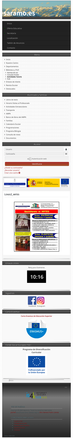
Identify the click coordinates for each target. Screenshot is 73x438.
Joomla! (13, 412)
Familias (9, 120)
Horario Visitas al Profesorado (17, 103)
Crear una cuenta (12, 173)
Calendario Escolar (13, 124)
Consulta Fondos (13, 75)
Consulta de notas (13, 134)
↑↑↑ (66, 387)
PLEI (8, 79)
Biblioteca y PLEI (12, 70)
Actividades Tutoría (14, 77)
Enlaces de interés (13, 82)
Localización (12, 38)
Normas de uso (12, 73)
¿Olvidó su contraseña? (13, 168)
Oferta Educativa (13, 28)
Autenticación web (37, 159)
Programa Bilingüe (13, 131)
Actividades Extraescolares (16, 107)
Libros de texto (12, 100)
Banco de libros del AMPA (16, 117)
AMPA (8, 113)
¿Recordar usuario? (11, 170)
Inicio (9, 23)
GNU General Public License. (49, 412)
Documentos (11, 138)
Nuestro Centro (12, 63)
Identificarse (37, 164)
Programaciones (12, 127)
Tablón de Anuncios (15, 43)
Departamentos (12, 66)
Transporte (10, 110)
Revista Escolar (12, 85)
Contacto (11, 48)
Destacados (10, 89)
